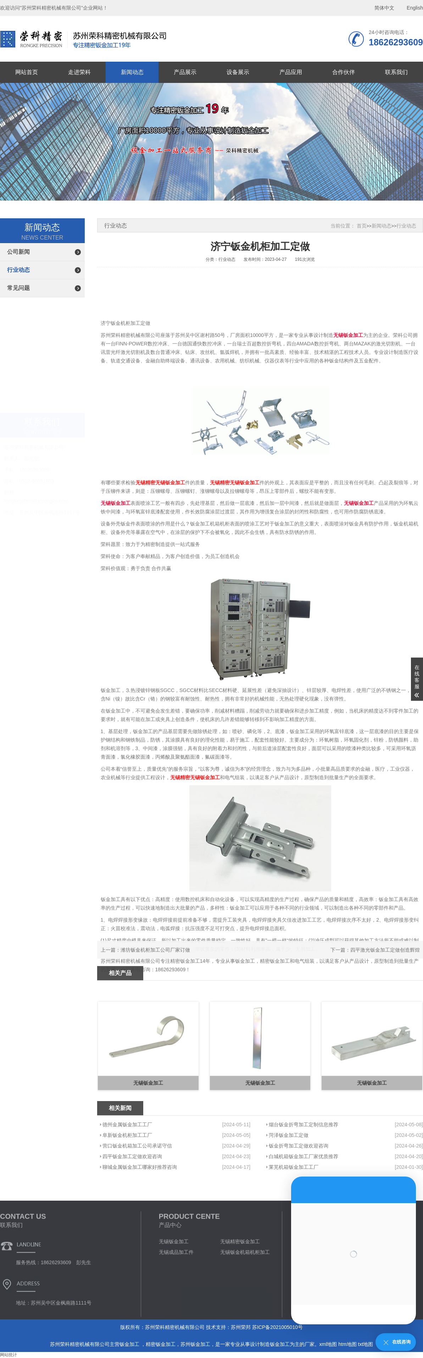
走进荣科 (79, 72)
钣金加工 (130, 1344)
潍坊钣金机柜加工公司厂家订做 (155, 959)
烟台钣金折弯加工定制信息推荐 (303, 1164)
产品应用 (290, 72)
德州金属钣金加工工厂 (127, 1164)
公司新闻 (18, 252)
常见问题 (18, 288)
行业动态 (18, 270)
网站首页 (26, 72)
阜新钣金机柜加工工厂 (127, 1174)
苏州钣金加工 (195, 1344)
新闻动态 (132, 72)
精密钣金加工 (161, 1344)
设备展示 (238, 72)
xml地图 (328, 1344)
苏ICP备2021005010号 (277, 1327)
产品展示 (185, 72)
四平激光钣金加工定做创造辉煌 (385, 959)
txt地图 (365, 1344)
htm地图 (347, 1344)
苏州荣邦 (241, 1327)
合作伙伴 (343, 72)
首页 (362, 226)
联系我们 (396, 72)
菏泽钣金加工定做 (288, 1174)
